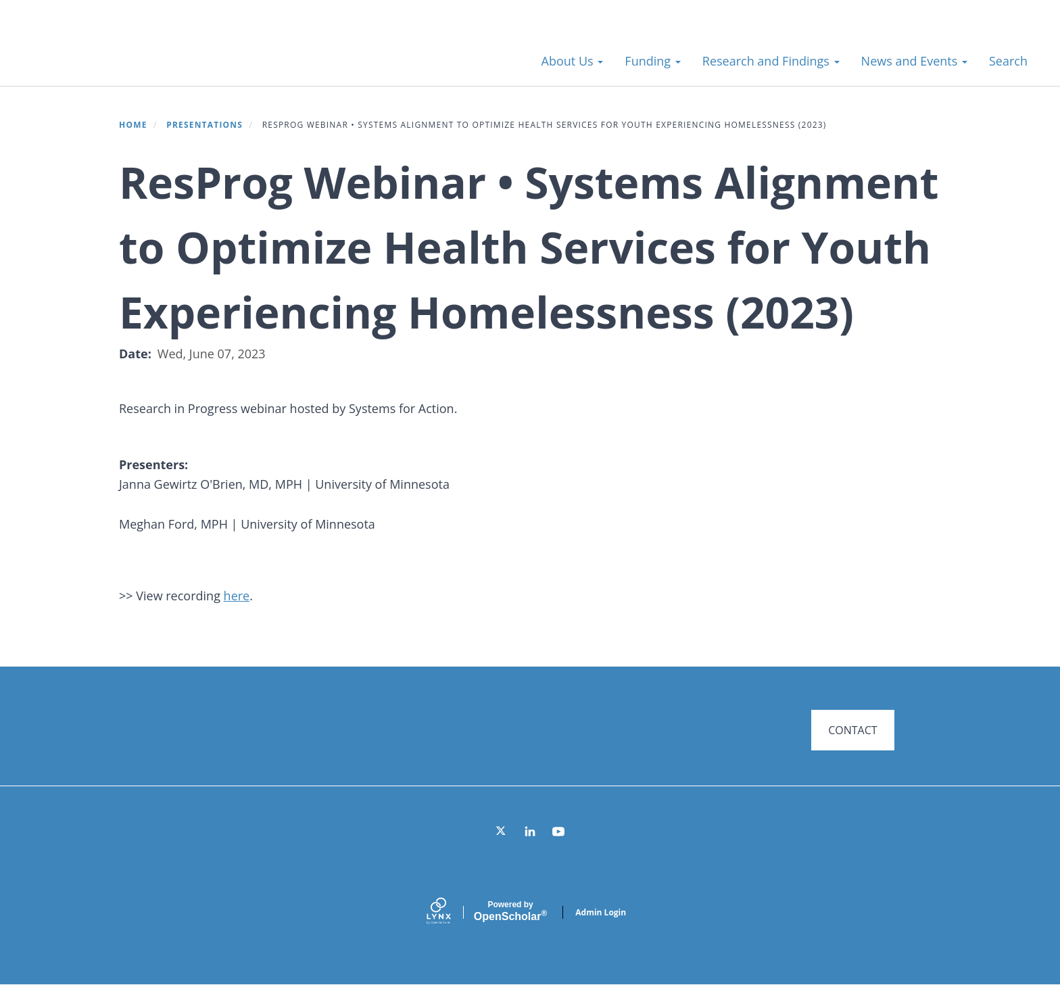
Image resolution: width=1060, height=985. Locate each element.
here (237, 595)
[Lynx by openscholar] (450, 912)
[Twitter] (502, 831)
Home (133, 124)
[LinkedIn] (530, 831)
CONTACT (852, 730)
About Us (572, 61)
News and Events (914, 61)
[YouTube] (558, 831)
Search (1008, 61)
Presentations (204, 124)
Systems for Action (131, 53)
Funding (652, 61)
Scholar (510, 911)
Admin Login (600, 912)
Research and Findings (771, 61)
